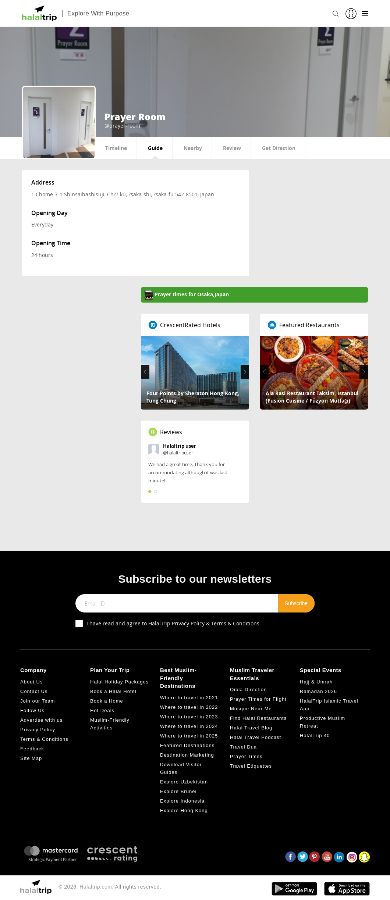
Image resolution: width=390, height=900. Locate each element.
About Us (31, 682)
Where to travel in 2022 (189, 707)
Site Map (31, 758)
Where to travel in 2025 (189, 736)
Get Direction (278, 147)
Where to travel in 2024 (189, 726)
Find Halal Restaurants (258, 718)
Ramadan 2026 (318, 691)
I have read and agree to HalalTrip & (172, 623)
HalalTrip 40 (315, 735)
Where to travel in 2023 (189, 716)
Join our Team (37, 701)
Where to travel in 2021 (189, 697)
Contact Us (33, 691)
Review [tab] (232, 147)
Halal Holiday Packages (119, 682)
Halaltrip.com (95, 887)
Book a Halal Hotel (113, 691)
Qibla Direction (248, 689)
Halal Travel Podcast (255, 737)
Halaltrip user (179, 446)
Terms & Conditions (235, 623)
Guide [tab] (155, 147)
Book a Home (106, 701)
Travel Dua (243, 747)
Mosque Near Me (251, 708)
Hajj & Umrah (316, 682)
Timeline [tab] (116, 147)
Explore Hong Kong (184, 810)
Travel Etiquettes (251, 766)
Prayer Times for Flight (258, 699)
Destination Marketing (187, 755)
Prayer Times (246, 756)
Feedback (32, 748)
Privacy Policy (188, 623)
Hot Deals (102, 710)
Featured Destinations (187, 745)
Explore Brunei (178, 791)
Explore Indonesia (182, 801)
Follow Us (32, 710)
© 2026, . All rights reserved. (109, 887)
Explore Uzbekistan (184, 782)
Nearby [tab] (193, 147)
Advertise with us (41, 720)
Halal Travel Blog (251, 728)
